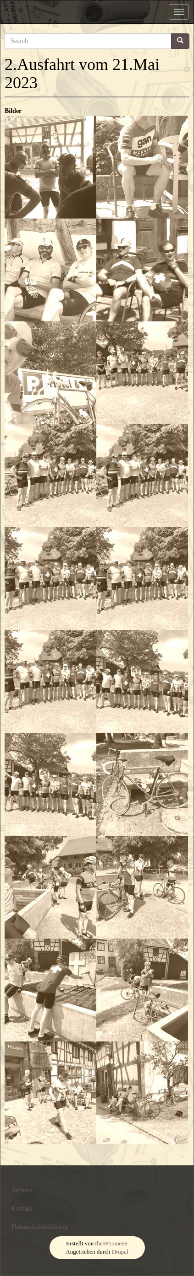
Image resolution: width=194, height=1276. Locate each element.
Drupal (120, 1251)
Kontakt (21, 1208)
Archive (21, 1190)
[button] (50, 167)
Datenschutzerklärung (39, 1226)
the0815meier (111, 1243)
